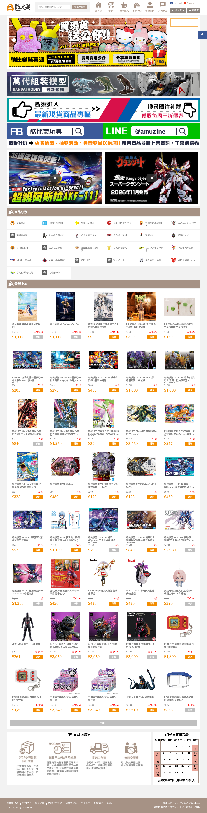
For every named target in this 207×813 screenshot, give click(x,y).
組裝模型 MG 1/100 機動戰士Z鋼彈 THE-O (141, 432)
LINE (109, 803)
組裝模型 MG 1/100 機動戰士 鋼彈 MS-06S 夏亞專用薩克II (26, 432)
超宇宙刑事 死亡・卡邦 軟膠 (26, 644)
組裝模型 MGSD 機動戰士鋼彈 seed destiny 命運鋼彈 (27, 592)
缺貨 (38, 337)
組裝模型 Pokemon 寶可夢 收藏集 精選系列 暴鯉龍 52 (26, 486)
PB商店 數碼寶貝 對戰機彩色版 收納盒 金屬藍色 (178, 699)
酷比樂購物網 (18, 7)
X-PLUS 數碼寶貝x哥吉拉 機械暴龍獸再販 (102, 646)
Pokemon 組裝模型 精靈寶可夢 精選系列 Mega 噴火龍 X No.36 (27, 380)
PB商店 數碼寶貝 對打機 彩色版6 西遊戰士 (179, 646)
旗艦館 (111, 7)
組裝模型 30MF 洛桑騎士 (62, 484)
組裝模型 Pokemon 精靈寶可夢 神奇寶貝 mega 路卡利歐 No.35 (65, 379)
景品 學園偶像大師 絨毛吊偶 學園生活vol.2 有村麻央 (178, 592)
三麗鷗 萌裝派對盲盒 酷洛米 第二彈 (102, 699)
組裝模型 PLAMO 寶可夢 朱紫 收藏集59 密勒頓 (27, 539)
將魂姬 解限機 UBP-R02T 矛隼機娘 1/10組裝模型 (103, 326)
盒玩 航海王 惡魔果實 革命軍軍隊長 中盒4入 (64, 592)
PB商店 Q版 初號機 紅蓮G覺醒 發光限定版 (140, 646)
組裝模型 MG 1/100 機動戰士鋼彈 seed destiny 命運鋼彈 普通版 (64, 433)
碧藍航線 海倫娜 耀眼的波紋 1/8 (26, 326)
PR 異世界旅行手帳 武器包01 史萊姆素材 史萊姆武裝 (178, 326)
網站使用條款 (55, 803)
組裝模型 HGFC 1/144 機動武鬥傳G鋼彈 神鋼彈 (102, 379)
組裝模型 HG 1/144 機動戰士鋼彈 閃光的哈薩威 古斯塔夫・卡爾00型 (141, 540)
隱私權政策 (71, 803)
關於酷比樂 (12, 803)
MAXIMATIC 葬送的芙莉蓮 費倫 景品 (140, 592)
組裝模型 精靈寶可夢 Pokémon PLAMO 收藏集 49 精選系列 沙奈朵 (103, 433)
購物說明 (26, 803)
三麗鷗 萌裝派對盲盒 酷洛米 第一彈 (64, 699)
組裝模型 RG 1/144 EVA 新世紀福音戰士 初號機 (140, 379)
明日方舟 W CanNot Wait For (64, 325)
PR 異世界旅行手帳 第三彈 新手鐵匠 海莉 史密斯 (141, 326)
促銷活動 (137, 7)
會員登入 (178, 10)
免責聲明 (85, 803)
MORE (103, 723)
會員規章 (39, 803)
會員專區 (149, 7)
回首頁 (98, 7)
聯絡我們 (98, 803)
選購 (114, 337)
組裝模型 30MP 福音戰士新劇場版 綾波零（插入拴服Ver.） (65, 539)
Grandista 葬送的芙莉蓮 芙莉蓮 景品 (102, 592)
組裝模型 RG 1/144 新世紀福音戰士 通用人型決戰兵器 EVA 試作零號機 (179, 380)
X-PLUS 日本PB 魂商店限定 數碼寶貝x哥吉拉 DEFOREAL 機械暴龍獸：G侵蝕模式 (65, 646)
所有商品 (124, 7)
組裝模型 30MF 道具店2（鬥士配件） (141, 486)
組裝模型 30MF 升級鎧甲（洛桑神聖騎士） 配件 (103, 486)
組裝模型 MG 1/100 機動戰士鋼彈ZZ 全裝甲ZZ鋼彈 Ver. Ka (179, 539)
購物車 (194, 10)
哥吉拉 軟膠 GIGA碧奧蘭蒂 (140, 698)
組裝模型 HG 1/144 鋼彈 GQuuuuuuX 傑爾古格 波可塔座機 (179, 486)
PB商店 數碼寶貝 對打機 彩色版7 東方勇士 (27, 699)
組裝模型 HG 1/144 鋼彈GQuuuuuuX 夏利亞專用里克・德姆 (101, 540)
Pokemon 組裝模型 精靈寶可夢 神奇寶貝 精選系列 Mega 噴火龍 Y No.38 (179, 433)
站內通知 (162, 7)
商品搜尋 (79, 7)
